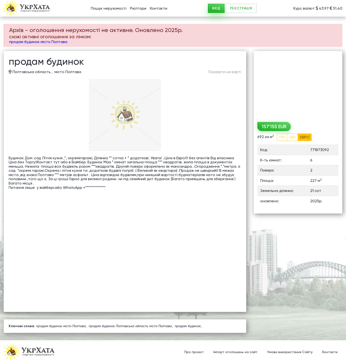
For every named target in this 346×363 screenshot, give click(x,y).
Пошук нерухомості (108, 8)
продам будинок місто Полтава (38, 41)
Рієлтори (138, 8)
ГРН (282, 137)
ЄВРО (304, 137)
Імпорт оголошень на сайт (235, 352)
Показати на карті (224, 72)
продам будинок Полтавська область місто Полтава (130, 326)
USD (292, 137)
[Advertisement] (298, 84)
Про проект (194, 352)
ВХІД (216, 8)
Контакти (158, 8)
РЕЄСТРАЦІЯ (241, 8)
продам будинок (188, 326)
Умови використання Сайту (290, 352)
